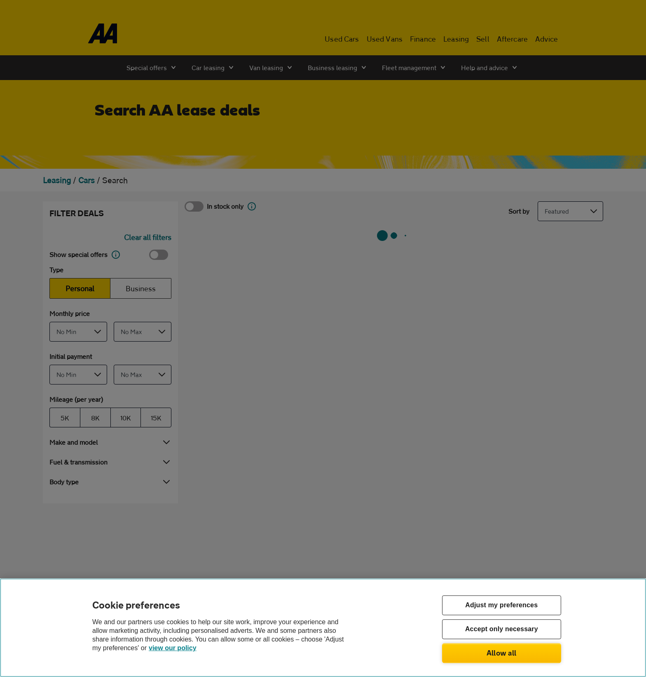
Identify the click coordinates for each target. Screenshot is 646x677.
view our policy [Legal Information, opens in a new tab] (173, 647)
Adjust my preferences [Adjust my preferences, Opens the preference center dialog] (501, 605)
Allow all (502, 652)
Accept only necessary (501, 629)
